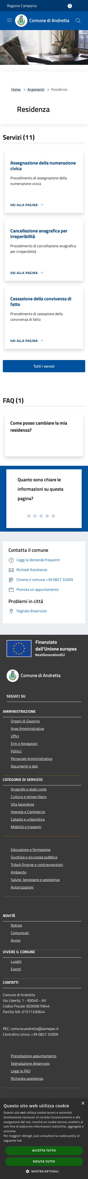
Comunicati (20, 933)
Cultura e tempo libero (28, 796)
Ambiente (18, 872)
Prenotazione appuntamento (33, 1056)
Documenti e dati (24, 766)
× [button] (82, 1103)
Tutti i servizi (44, 366)
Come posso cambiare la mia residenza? (38, 426)
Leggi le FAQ (21, 1071)
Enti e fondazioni (24, 743)
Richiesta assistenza (27, 1078)
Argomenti (35, 89)
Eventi (16, 969)
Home (16, 89)
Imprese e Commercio (28, 812)
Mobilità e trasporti (26, 827)
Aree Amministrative (27, 728)
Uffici (15, 736)
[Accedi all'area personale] (69, 6)
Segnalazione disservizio (30, 1063)
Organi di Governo (25, 721)
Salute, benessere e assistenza (35, 879)
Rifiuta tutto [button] (44, 1161)
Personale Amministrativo (31, 758)
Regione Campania (22, 5)
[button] (44, 1171)
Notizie (16, 925)
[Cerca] (78, 21)
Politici (16, 751)
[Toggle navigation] (9, 20)
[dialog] (44, 1138)
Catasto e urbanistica (28, 819)
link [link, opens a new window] (19, 1141)
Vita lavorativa (22, 804)
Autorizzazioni (22, 887)
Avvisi (15, 940)
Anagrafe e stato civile (28, 789)
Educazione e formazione (30, 849)
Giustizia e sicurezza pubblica (34, 857)
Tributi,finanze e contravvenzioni (37, 864)
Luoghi (16, 961)
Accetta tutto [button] (44, 1150)
